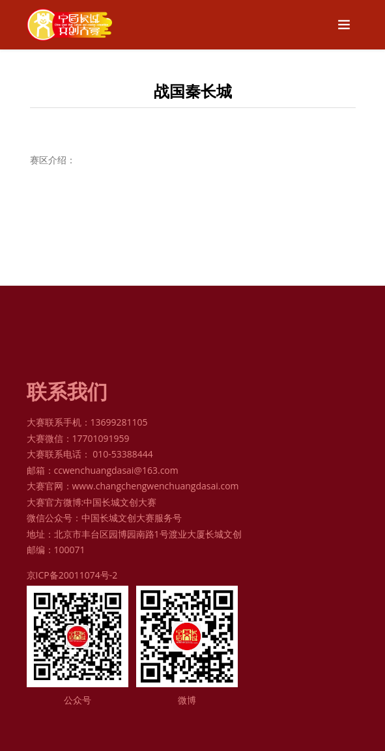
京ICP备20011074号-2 (72, 575)
